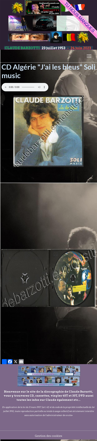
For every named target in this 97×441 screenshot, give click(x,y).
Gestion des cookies (48, 435)
